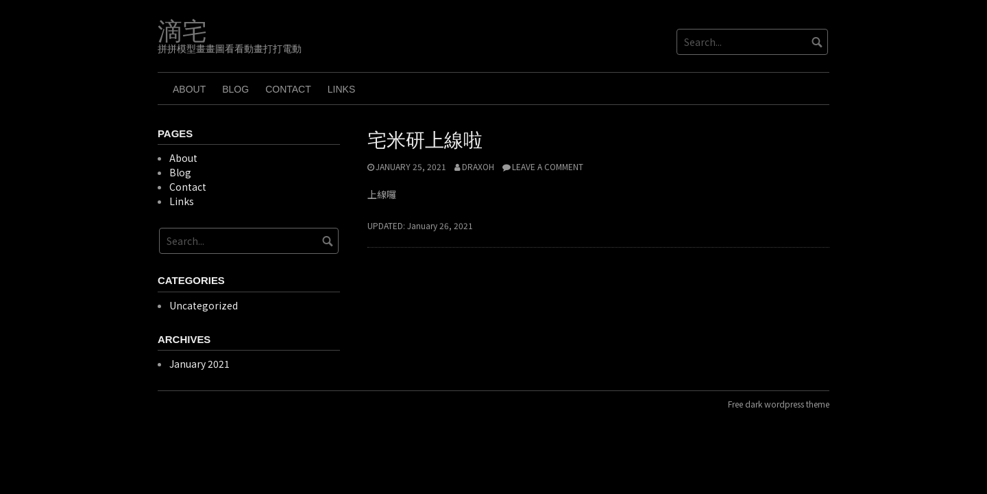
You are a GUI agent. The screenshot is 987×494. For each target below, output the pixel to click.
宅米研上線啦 (425, 140)
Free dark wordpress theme (778, 404)
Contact (288, 89)
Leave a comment (547, 166)
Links (341, 89)
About (189, 89)
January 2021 (199, 363)
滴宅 (182, 31)
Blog (235, 89)
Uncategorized (203, 305)
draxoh (478, 166)
